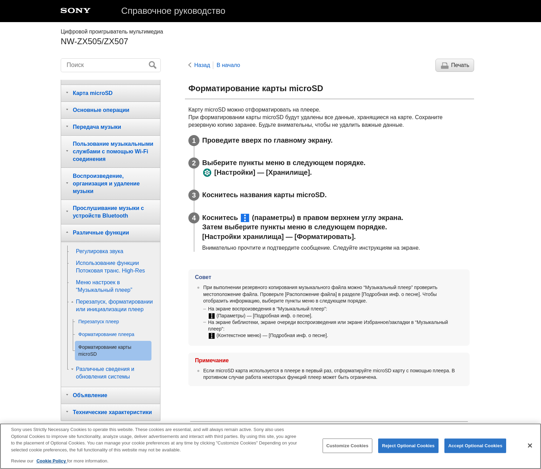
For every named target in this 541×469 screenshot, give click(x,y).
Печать (460, 65)
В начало (228, 65)
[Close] (530, 446)
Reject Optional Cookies (408, 446)
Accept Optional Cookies (475, 446)
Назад (202, 65)
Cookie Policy (52, 461)
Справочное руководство (173, 11)
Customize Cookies (347, 446)
